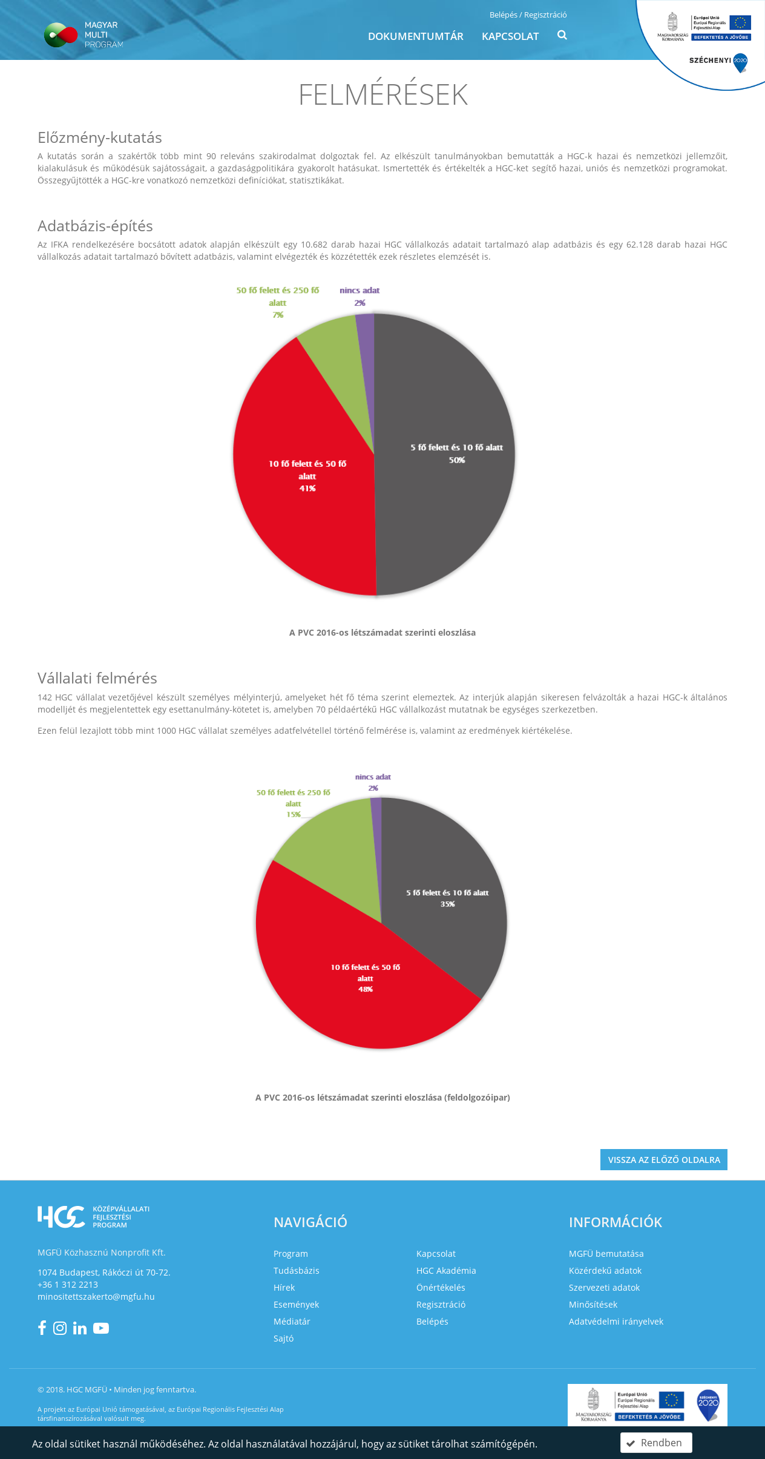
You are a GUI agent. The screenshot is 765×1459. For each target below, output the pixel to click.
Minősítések (593, 1304)
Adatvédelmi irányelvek (616, 1321)
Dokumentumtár (416, 36)
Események (296, 1304)
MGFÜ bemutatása (606, 1253)
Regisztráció (440, 1304)
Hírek (284, 1287)
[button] (562, 37)
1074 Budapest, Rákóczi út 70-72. (104, 1272)
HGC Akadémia (446, 1270)
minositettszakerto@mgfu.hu (96, 1296)
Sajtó (284, 1338)
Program (291, 1253)
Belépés (432, 1321)
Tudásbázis (297, 1270)
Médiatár (292, 1321)
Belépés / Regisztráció (528, 14)
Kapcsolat (510, 36)
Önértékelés (440, 1287)
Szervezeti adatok (604, 1287)
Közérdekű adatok (605, 1270)
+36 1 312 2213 (68, 1284)
